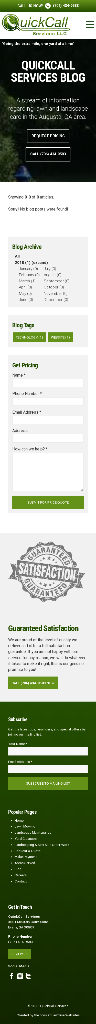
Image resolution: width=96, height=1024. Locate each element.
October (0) (54, 287)
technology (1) (29, 337)
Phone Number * (27, 393)
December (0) (56, 299)
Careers (21, 875)
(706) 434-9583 (48, 6)
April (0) (25, 287)
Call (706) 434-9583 (48, 154)
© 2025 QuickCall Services (48, 1006)
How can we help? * (30, 449)
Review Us (19, 954)
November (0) (56, 293)
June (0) (26, 299)
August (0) (52, 275)
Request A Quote (27, 851)
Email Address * (26, 412)
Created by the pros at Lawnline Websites (48, 1015)
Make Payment (26, 857)
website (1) (60, 337)
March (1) (27, 281)
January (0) (28, 268)
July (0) (50, 268)
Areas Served (25, 863)
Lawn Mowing (25, 826)
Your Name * (17, 744)
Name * (19, 375)
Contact (21, 881)
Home (19, 820)
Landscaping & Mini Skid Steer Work (42, 845)
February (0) (29, 275)
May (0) (25, 293)
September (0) (56, 281)
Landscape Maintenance (33, 832)
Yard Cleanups (26, 838)
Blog (18, 869)
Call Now (33, 683)
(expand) (39, 262)
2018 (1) (22, 262)
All (17, 256)
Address (20, 430)
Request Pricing (48, 136)
